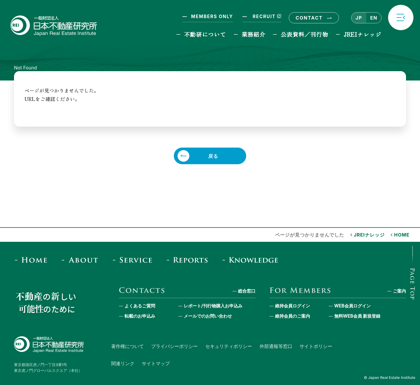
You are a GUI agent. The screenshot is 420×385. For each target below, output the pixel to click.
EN (373, 18)
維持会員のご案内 (292, 316)
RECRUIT (266, 16)
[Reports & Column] (189, 260)
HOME (402, 235)
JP (359, 18)
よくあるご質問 (140, 306)
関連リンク (122, 363)
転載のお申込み (140, 316)
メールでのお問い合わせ (208, 316)
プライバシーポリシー (174, 346)
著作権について (127, 346)
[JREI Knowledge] (252, 260)
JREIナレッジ (363, 34)
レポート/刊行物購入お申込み (213, 306)
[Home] (33, 260)
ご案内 (399, 291)
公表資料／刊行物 (304, 34)
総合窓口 (247, 291)
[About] (82, 260)
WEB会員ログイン (352, 306)
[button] (401, 17)
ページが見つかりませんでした (309, 235)
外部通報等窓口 (276, 346)
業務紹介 (253, 34)
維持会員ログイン (292, 306)
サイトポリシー (316, 346)
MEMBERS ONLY (212, 16)
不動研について (205, 34)
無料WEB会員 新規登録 (357, 316)
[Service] (134, 260)
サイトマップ (156, 363)
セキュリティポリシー (228, 346)
